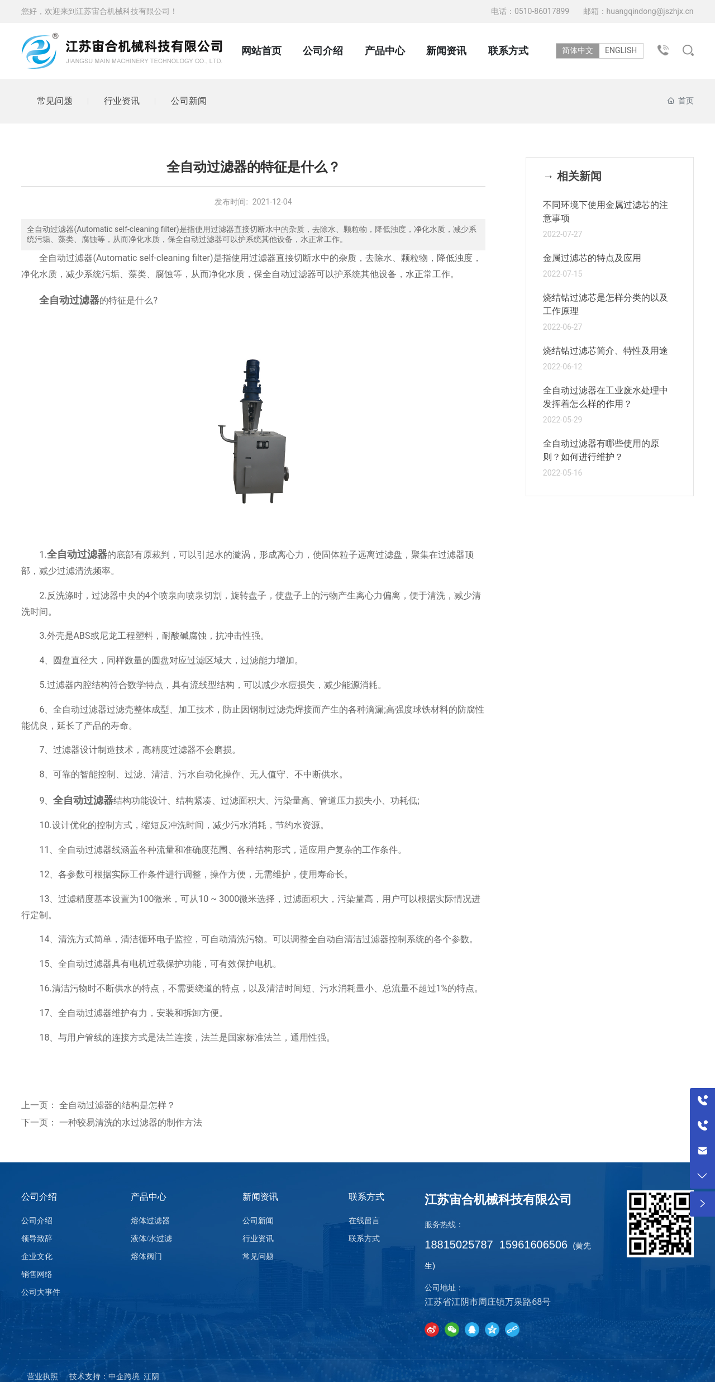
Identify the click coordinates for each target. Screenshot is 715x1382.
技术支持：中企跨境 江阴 (114, 1376)
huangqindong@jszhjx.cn (650, 11)
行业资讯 (122, 101)
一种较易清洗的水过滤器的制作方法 (130, 1123)
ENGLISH (624, 50)
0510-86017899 (542, 11)
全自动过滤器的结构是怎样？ (117, 1105)
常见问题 (55, 101)
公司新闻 (189, 101)
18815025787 (459, 1244)
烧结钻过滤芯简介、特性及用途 (605, 350)
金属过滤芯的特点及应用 (592, 258)
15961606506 (533, 1244)
